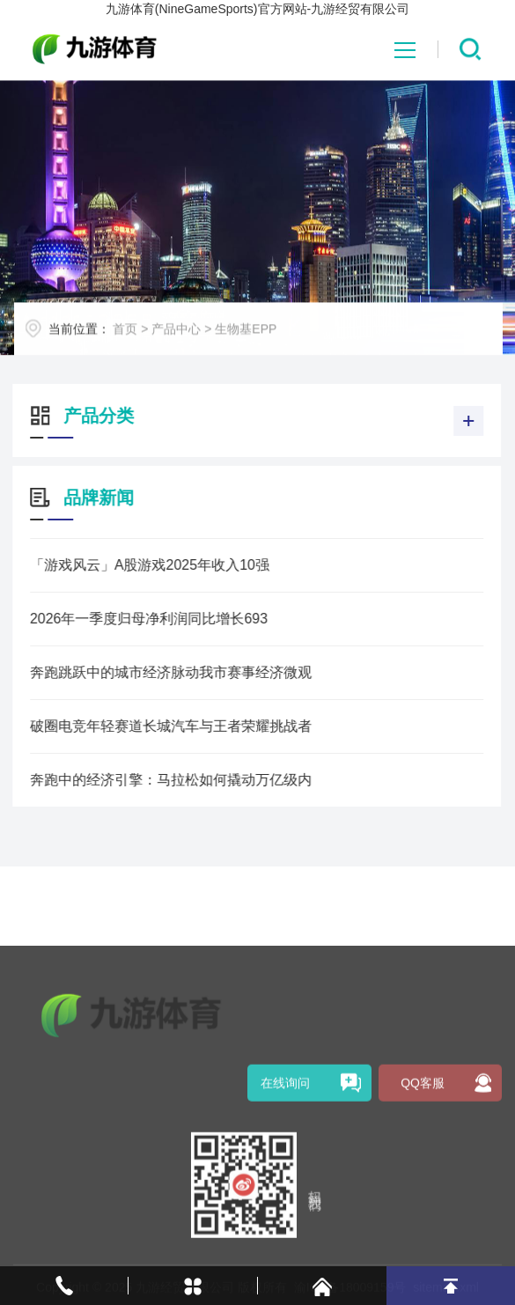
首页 (147, 341)
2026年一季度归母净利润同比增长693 (127, 618)
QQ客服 (423, 1212)
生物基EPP (267, 341)
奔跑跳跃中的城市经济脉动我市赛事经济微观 (149, 672)
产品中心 (198, 341)
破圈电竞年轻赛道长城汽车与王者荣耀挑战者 (149, 726)
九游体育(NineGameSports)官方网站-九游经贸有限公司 (257, 9)
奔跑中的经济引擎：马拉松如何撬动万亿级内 (149, 779)
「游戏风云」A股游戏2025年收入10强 (127, 564)
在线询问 (285, 1212)
